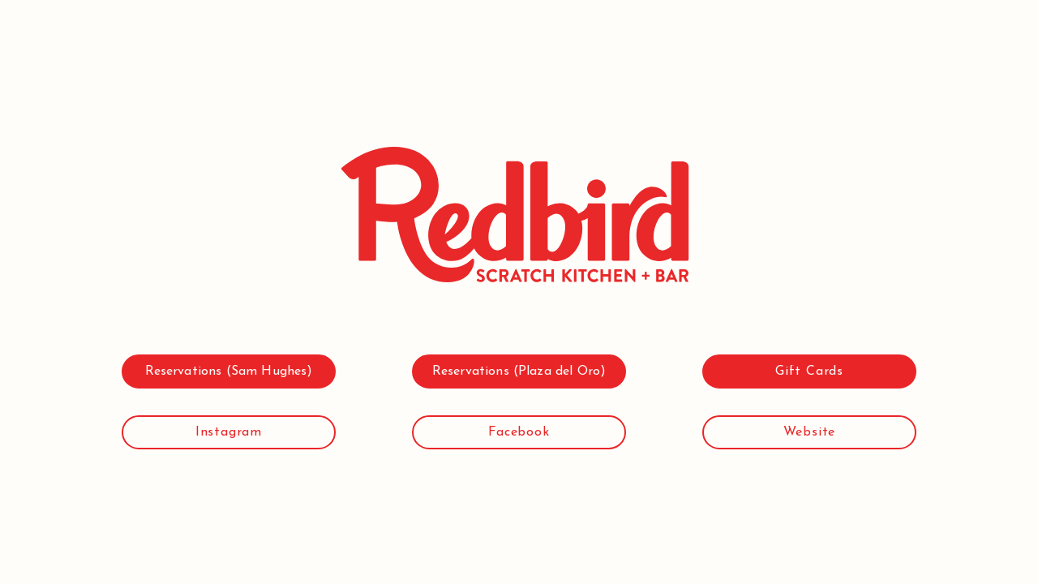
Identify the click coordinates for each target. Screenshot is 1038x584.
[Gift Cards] (809, 371)
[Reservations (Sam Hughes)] (229, 371)
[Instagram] (229, 432)
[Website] (809, 432)
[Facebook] (519, 432)
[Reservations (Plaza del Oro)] (519, 371)
